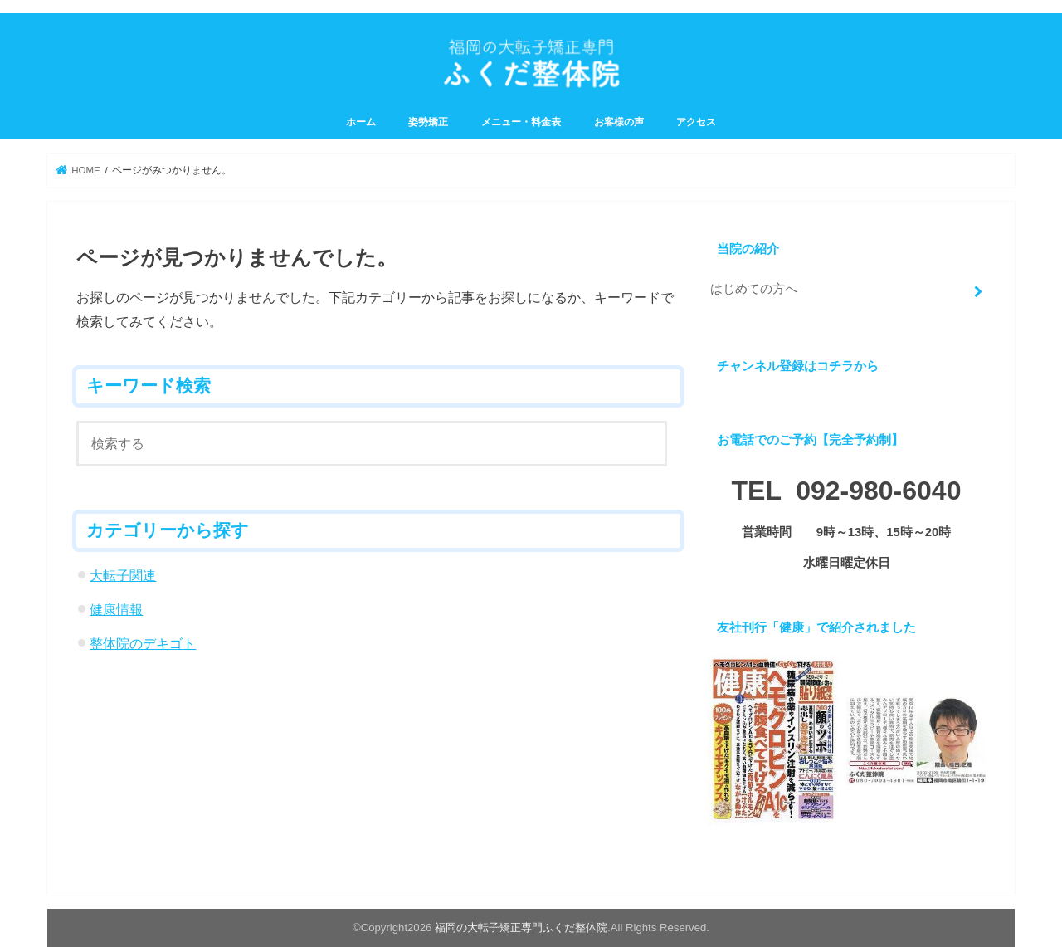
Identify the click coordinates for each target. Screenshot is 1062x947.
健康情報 (116, 609)
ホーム (361, 122)
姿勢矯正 (428, 122)
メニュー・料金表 (521, 122)
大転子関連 (123, 575)
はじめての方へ (753, 288)
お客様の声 (619, 122)
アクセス (696, 122)
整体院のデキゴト (143, 643)
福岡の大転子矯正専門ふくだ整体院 (521, 927)
